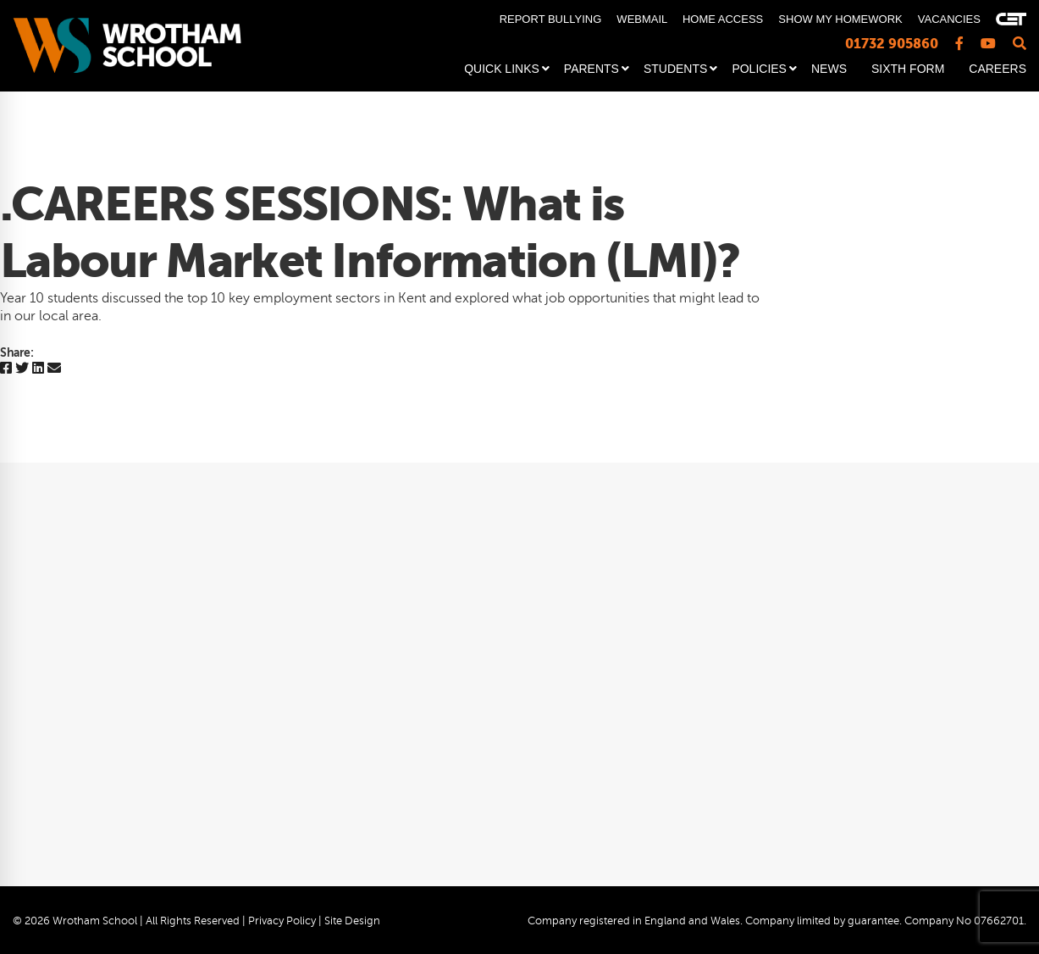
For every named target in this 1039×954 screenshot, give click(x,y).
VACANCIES (949, 19)
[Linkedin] (38, 369)
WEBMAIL (641, 19)
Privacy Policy (282, 921)
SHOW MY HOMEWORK (840, 19)
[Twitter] (22, 369)
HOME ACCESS (723, 19)
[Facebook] (6, 369)
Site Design (352, 921)
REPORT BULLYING (551, 19)
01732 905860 (891, 44)
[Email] (54, 369)
